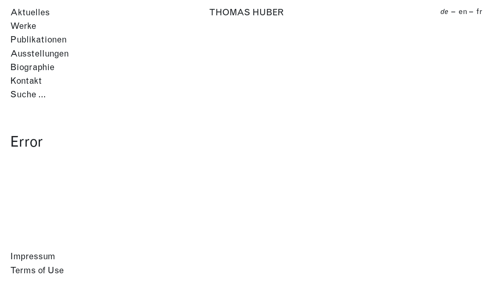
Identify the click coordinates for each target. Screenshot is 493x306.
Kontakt (26, 81)
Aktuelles (30, 12)
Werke (23, 26)
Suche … (28, 95)
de (444, 12)
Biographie (32, 67)
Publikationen (38, 40)
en (463, 12)
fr (479, 12)
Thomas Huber (246, 12)
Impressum (32, 256)
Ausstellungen (39, 54)
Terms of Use (37, 270)
